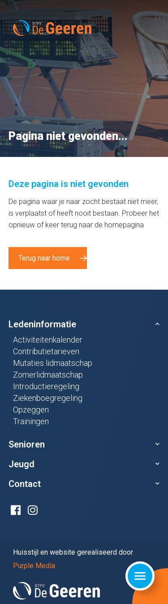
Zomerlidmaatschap (48, 374)
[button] (84, 324)
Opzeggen (31, 409)
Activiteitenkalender (47, 339)
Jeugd (21, 464)
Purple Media (34, 565)
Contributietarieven (46, 351)
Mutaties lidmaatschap (52, 363)
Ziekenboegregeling (47, 398)
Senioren (27, 444)
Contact (25, 483)
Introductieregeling (46, 386)
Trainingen (31, 421)
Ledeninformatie (42, 324)
